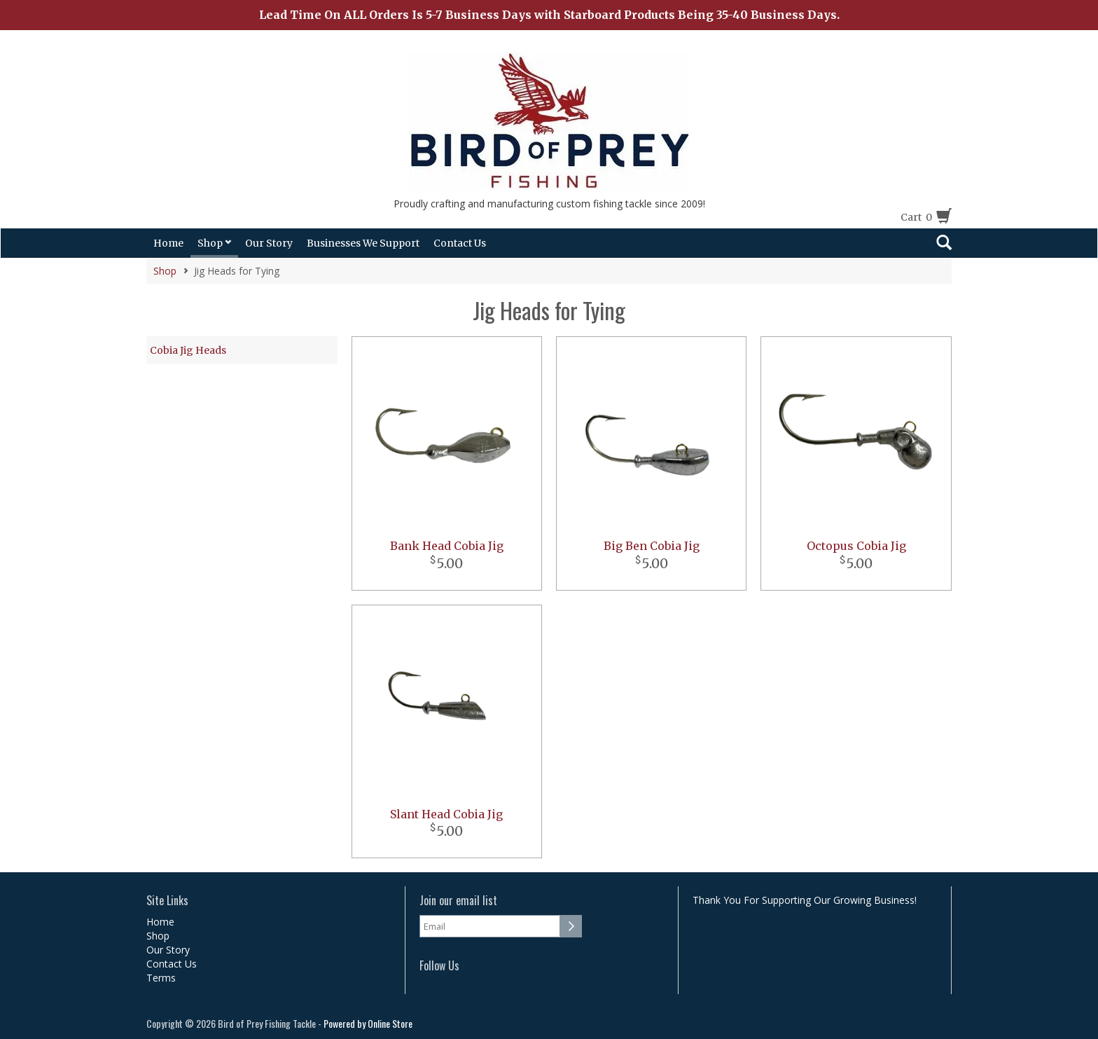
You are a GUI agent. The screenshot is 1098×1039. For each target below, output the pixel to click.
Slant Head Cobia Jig (446, 814)
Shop (214, 243)
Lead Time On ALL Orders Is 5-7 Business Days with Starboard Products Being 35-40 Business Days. (549, 15)
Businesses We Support (363, 243)
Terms (161, 977)
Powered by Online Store (368, 1023)
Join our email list (458, 900)
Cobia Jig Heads (188, 350)
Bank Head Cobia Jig (446, 546)
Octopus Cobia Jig (856, 546)
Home (168, 243)
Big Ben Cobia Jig (652, 546)
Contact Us (459, 243)
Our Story (269, 243)
